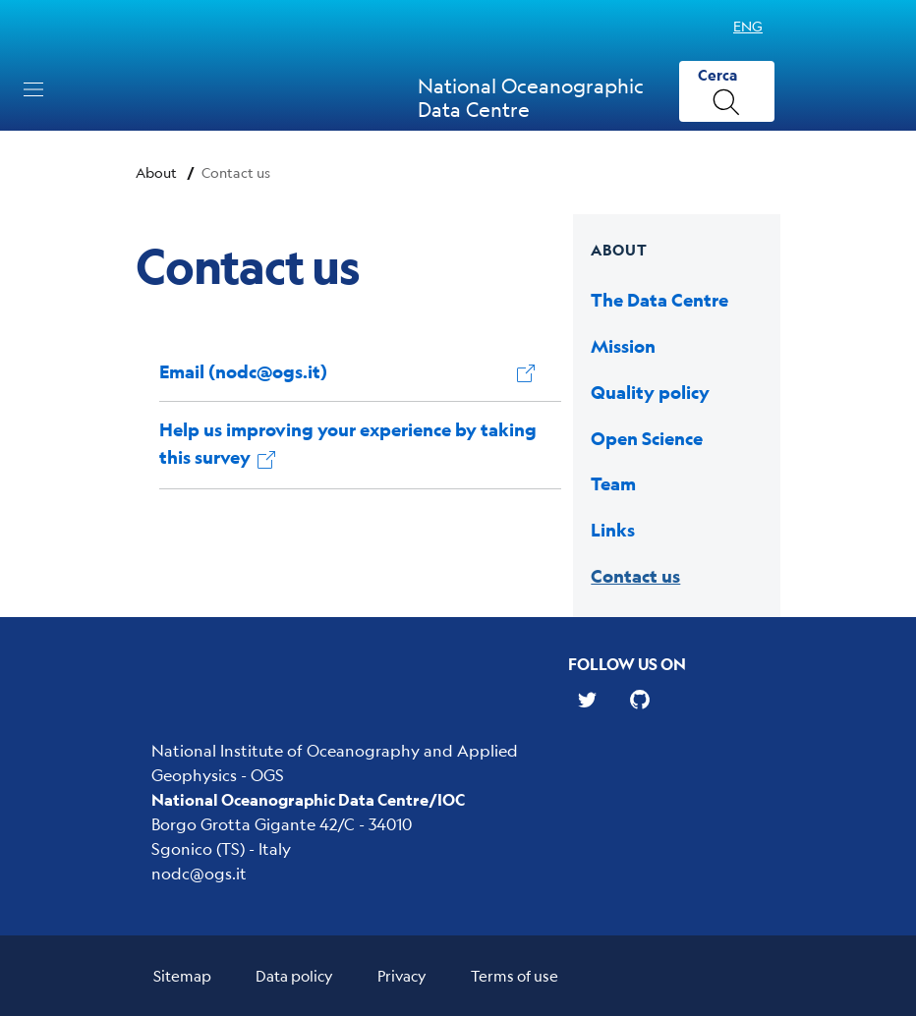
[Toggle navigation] (33, 89)
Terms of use (514, 975)
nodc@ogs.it (199, 873)
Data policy (294, 975)
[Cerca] (726, 92)
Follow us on (627, 663)
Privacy (402, 975)
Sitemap (182, 975)
